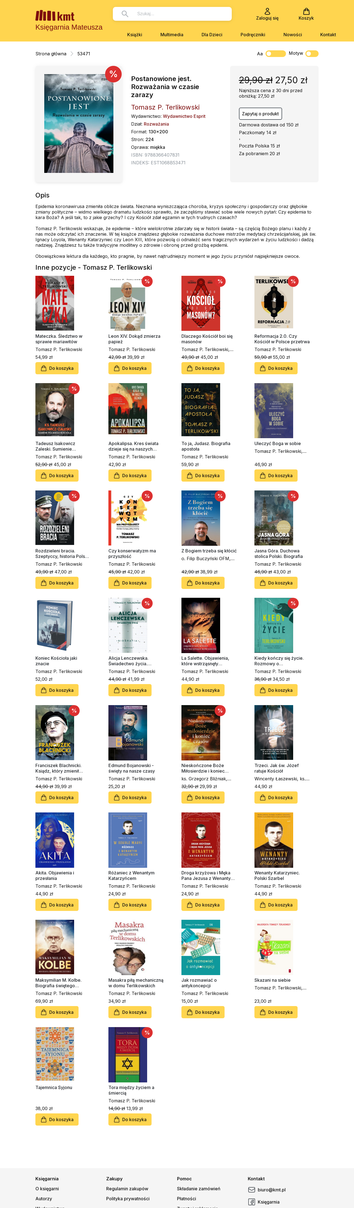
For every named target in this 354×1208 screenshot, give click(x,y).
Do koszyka (57, 368)
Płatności (186, 1198)
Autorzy (43, 1198)
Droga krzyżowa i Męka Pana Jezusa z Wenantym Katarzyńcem (208, 875)
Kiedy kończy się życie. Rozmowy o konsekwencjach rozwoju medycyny (281, 660)
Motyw (304, 53)
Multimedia (171, 34)
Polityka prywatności (128, 1198)
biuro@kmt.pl (267, 1190)
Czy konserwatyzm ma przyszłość (132, 553)
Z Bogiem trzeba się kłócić (209, 551)
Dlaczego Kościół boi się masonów (207, 338)
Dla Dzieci (212, 34)
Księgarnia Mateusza (69, 27)
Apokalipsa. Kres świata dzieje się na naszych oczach (133, 446)
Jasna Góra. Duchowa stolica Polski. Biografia (278, 553)
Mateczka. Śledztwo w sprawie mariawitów (58, 338)
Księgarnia (264, 1202)
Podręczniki (253, 34)
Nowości (292, 34)
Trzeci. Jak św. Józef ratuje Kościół (276, 768)
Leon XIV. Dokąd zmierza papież (134, 338)
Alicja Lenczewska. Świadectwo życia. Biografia (128, 660)
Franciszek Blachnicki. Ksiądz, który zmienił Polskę (58, 768)
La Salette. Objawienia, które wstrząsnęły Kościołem (205, 660)
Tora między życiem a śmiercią (131, 1090)
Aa (260, 53)
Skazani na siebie (272, 980)
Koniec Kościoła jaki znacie (56, 660)
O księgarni (47, 1188)
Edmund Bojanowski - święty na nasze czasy (131, 768)
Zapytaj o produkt (260, 113)
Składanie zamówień (198, 1188)
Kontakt (328, 34)
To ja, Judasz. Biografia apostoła (205, 446)
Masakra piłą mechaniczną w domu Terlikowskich (135, 982)
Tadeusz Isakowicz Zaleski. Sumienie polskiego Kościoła (55, 446)
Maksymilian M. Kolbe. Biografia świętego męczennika (58, 982)
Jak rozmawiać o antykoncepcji (199, 982)
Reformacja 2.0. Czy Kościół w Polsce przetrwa (282, 338)
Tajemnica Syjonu (53, 1087)
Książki (134, 34)
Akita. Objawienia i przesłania (54, 875)
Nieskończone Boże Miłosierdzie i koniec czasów (203, 768)
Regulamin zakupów (127, 1188)
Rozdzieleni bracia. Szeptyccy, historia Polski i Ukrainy (63, 553)
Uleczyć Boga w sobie (277, 443)
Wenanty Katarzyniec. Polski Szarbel (277, 875)
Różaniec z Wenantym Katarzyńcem (131, 875)
